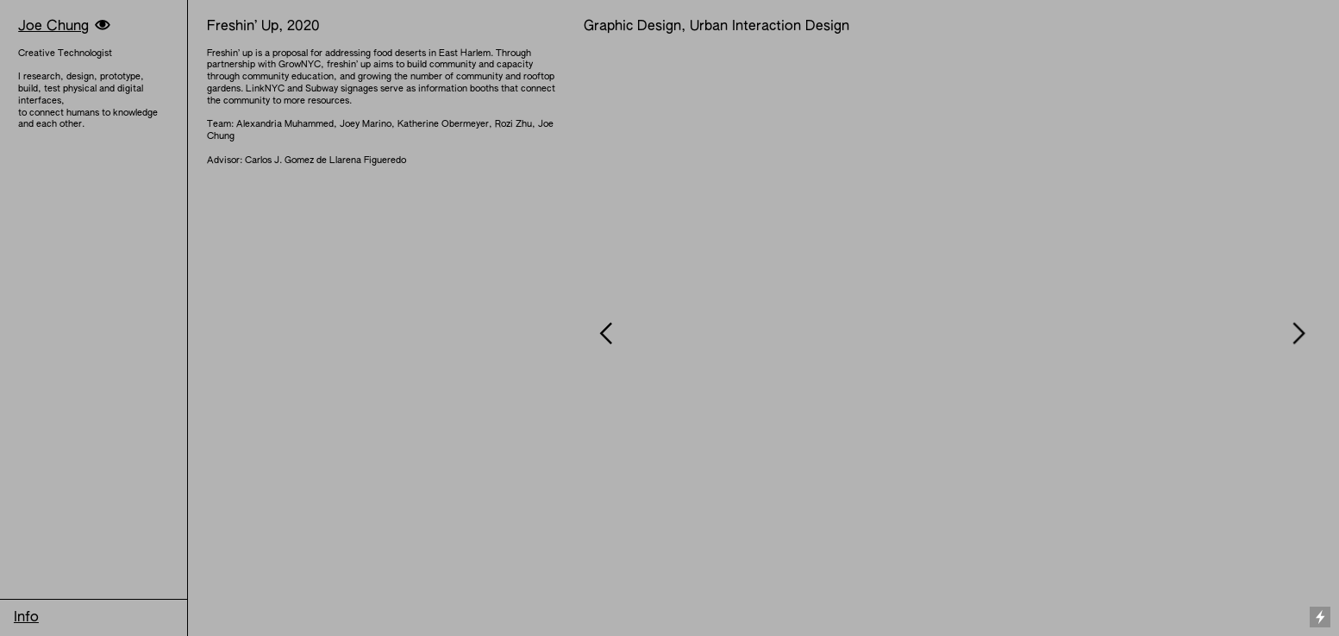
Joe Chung (53, 27)
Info (26, 618)
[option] (952, 333)
